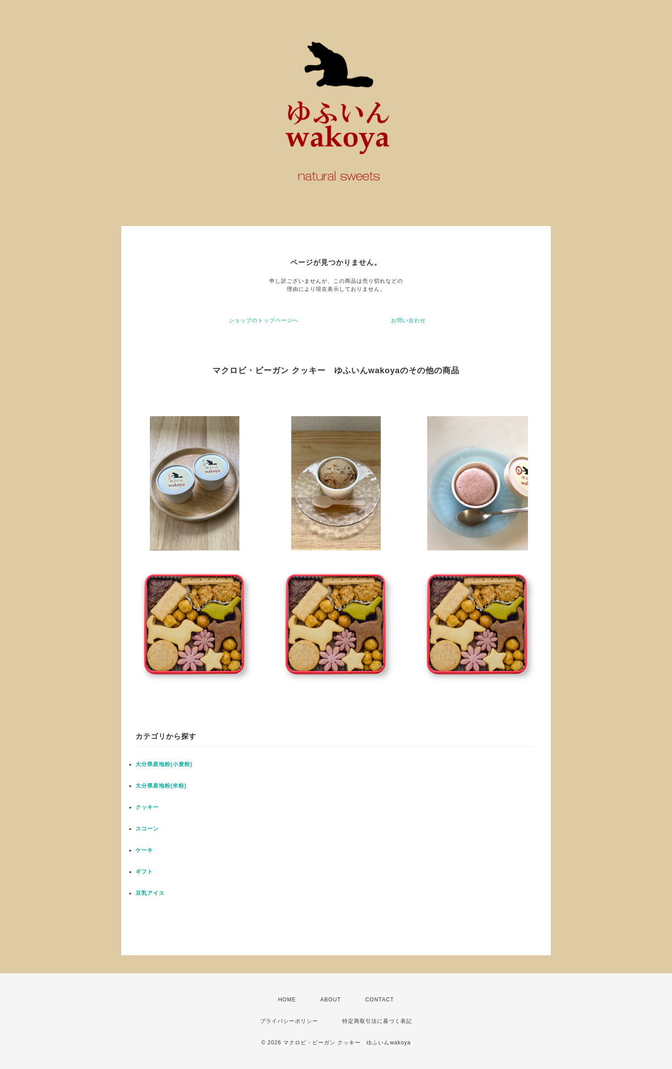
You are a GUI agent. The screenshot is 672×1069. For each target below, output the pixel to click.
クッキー (147, 807)
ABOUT (330, 1000)
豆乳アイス (150, 893)
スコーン (147, 829)
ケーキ (144, 850)
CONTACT (379, 1000)
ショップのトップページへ (263, 320)
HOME (287, 1000)
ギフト (144, 872)
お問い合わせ (408, 320)
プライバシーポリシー (289, 1021)
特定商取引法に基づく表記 (377, 1021)
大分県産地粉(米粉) (161, 786)
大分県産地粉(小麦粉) (164, 764)
